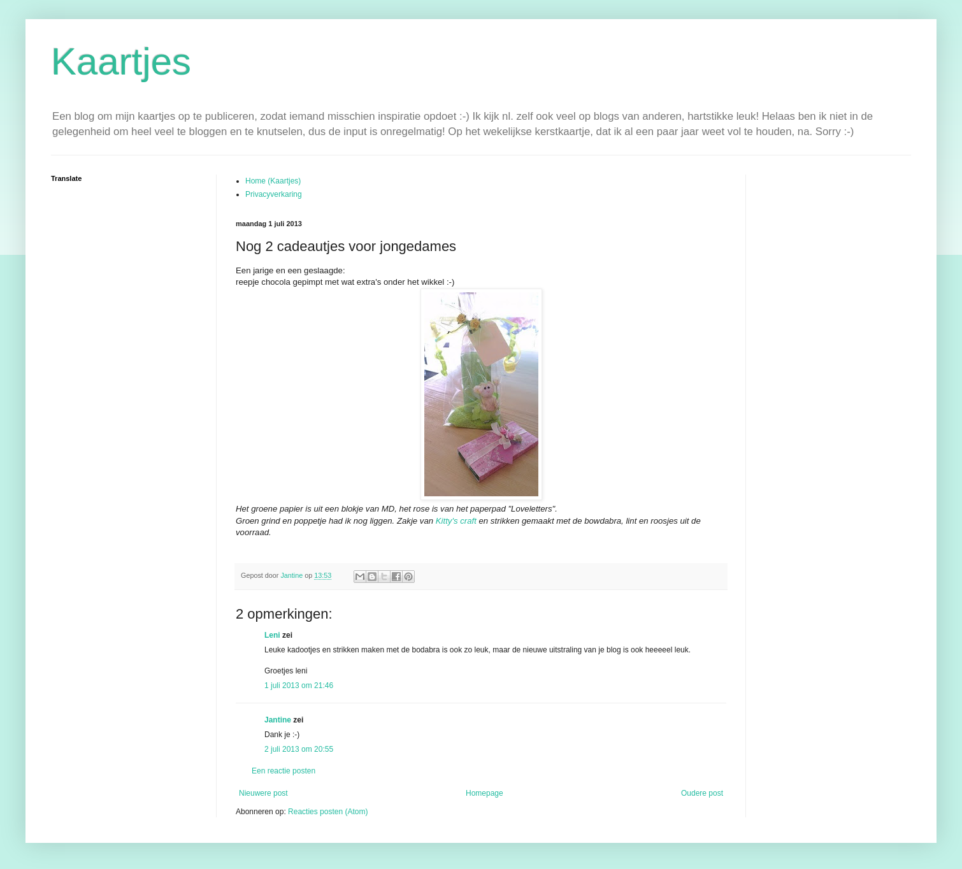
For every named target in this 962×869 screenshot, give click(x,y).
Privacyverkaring (273, 194)
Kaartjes (121, 61)
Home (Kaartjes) (273, 180)
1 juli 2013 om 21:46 (298, 685)
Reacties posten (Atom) (328, 811)
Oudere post (702, 793)
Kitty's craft (456, 521)
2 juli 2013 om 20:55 (298, 749)
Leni (273, 635)
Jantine (277, 719)
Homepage (484, 793)
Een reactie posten (283, 770)
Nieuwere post (263, 793)
